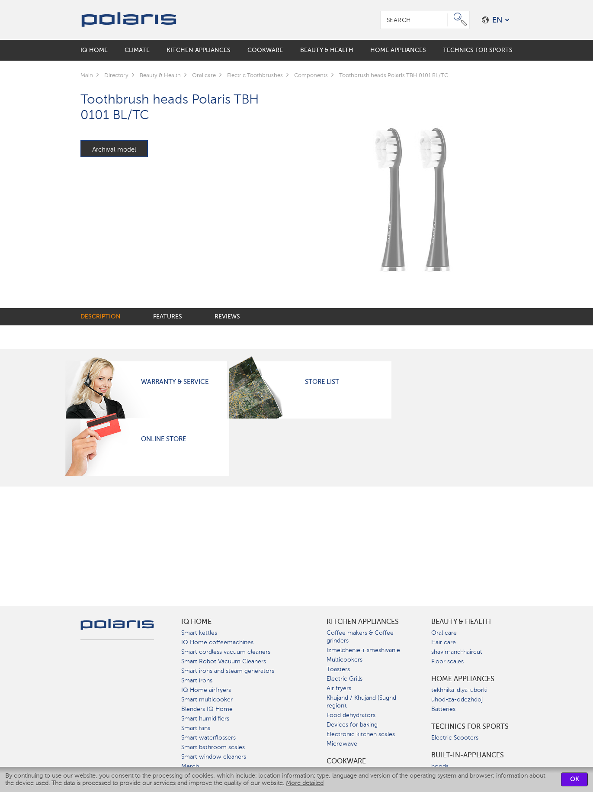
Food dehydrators (351, 715)
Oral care (444, 632)
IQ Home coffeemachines (217, 642)
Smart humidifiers (205, 718)
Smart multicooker (207, 699)
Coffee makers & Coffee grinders (360, 636)
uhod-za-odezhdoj (457, 699)
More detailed (305, 783)
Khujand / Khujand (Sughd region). (361, 701)
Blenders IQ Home (207, 709)
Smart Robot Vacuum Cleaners (223, 661)
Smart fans (195, 728)
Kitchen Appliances (363, 622)
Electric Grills (344, 678)
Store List (322, 382)
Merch (190, 766)
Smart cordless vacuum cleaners (225, 652)
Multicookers (344, 659)
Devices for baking (352, 724)
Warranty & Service (174, 382)
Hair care (443, 642)
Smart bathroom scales (213, 747)
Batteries (443, 709)
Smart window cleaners (213, 756)
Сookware (346, 761)
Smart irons (196, 680)
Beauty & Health (461, 622)
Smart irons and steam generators (227, 671)
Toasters (338, 669)
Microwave (342, 743)
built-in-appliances (467, 755)
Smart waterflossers (208, 737)
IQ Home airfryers (206, 690)
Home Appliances (462, 679)
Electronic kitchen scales (361, 734)
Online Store (163, 439)
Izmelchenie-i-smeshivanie (363, 650)
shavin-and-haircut (456, 652)
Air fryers (339, 688)
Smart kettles (199, 632)
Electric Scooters (454, 737)
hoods (440, 766)
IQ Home (196, 622)
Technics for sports (470, 727)
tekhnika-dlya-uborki (459, 690)
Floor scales (447, 661)
